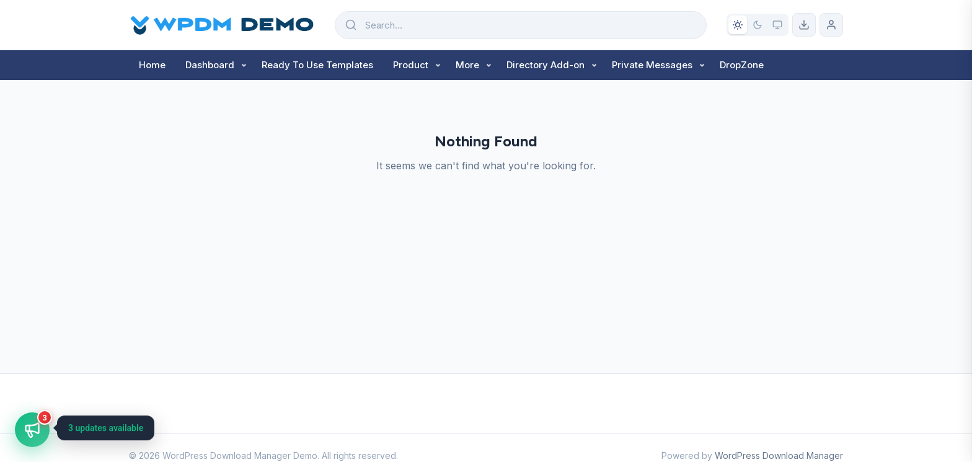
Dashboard (209, 65)
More (467, 65)
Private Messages (652, 65)
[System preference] (777, 25)
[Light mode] (737, 25)
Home (152, 65)
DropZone (742, 65)
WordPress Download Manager (779, 455)
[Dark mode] (757, 25)
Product (410, 65)
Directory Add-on (545, 65)
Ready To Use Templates (317, 65)
